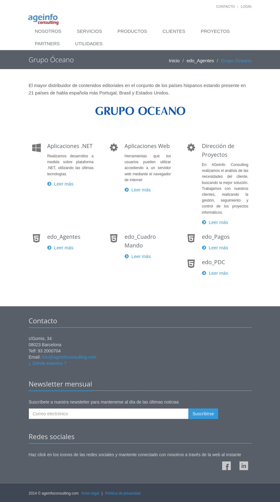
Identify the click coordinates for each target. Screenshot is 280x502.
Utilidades (88, 43)
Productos (132, 31)
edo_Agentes (200, 60)
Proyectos (215, 31)
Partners (47, 43)
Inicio (174, 60)
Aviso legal (90, 493)
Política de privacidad (122, 493)
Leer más (60, 183)
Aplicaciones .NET (70, 146)
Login (246, 6)
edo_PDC (213, 262)
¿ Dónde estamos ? (48, 363)
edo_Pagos (216, 236)
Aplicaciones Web (147, 146)
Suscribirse (203, 413)
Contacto (225, 6)
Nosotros (48, 31)
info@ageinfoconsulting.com (69, 357)
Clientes (173, 31)
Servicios (89, 31)
